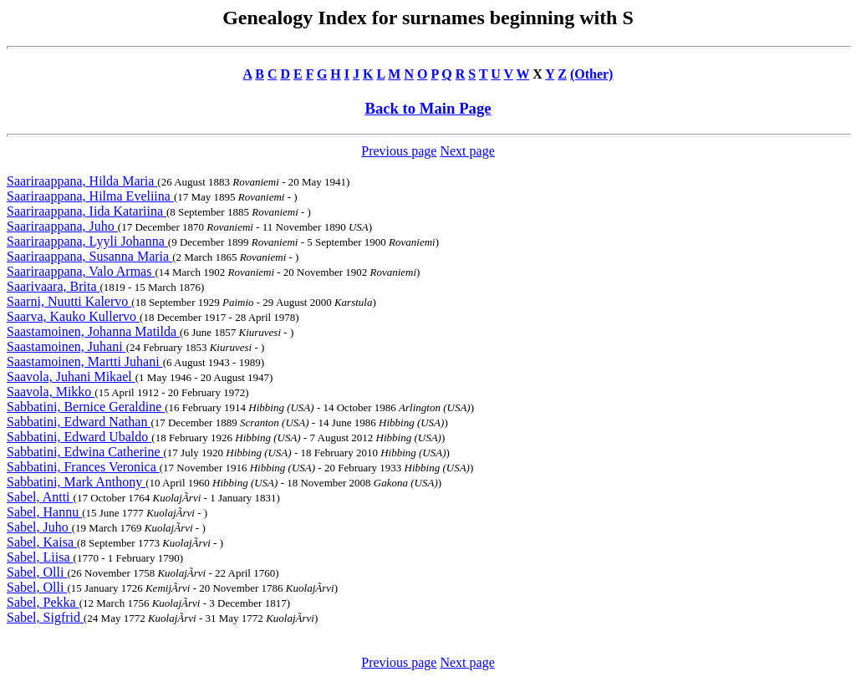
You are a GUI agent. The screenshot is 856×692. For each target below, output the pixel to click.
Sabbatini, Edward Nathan (78, 422)
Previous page (398, 151)
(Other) (592, 74)
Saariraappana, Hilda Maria (82, 181)
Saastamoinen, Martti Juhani (85, 361)
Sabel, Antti (40, 497)
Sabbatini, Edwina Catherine (85, 452)
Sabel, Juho (39, 527)
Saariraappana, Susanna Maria (89, 256)
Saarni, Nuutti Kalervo (69, 301)
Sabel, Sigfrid (45, 617)
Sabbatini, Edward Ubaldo (79, 437)
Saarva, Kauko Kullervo (73, 316)
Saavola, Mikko (50, 391)
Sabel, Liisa (40, 557)
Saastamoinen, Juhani (66, 346)
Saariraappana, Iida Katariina (86, 211)
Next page (467, 151)
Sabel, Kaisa (42, 542)
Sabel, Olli (37, 572)
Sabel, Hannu (44, 512)
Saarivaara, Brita (53, 286)
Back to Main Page (427, 108)
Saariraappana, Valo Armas (81, 271)
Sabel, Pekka (43, 602)
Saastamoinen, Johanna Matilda (93, 331)
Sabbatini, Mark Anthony (76, 482)
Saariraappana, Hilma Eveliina (90, 196)
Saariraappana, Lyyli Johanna (87, 241)
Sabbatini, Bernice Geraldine (86, 406)
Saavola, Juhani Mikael (71, 376)
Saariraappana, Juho (62, 226)
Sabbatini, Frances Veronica (83, 467)
